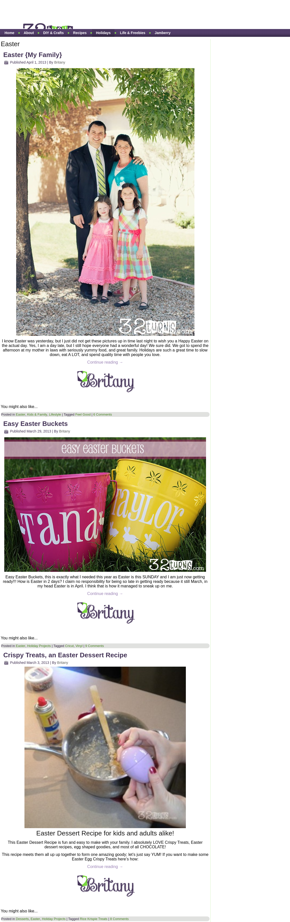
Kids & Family (37, 414)
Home (9, 33)
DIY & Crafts (53, 33)
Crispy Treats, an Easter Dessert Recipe (65, 655)
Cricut (69, 646)
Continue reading (105, 362)
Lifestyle (55, 414)
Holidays (103, 33)
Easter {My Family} (32, 55)
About (29, 33)
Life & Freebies (132, 33)
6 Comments (102, 414)
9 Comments (94, 646)
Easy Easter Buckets (35, 423)
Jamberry (162, 33)
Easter (20, 414)
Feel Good (83, 414)
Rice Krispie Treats (93, 919)
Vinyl (78, 646)
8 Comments (119, 919)
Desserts (22, 919)
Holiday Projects (39, 646)
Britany (59, 62)
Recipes (80, 33)
